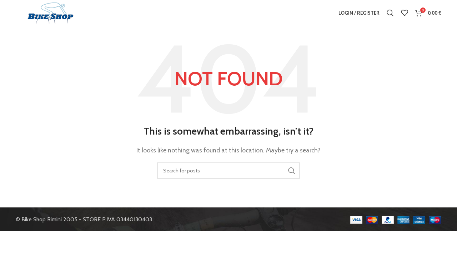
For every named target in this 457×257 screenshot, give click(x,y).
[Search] (390, 16)
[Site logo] (50, 15)
